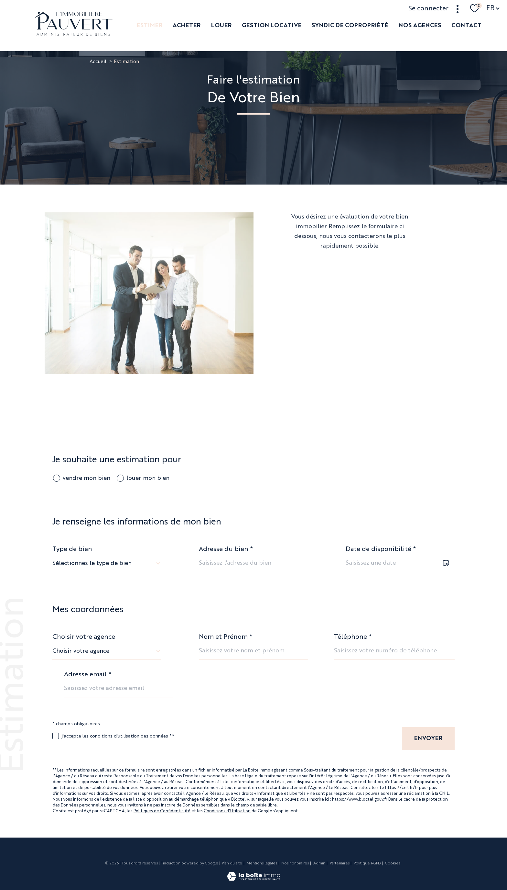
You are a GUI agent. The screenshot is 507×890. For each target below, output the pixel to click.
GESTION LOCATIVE (271, 25)
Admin (319, 863)
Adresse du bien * (226, 549)
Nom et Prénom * (225, 637)
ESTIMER (149, 25)
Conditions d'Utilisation (227, 811)
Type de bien (72, 549)
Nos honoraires (295, 863)
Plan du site (232, 863)
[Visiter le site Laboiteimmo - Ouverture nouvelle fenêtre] (253, 879)
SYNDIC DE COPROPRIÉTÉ (350, 25)
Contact (466, 25)
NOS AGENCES (419, 25)
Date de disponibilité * (381, 549)
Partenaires (340, 863)
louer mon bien (147, 478)
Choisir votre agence (83, 637)
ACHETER (186, 25)
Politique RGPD (367, 863)
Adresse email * (87, 674)
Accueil (98, 62)
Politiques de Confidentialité (162, 811)
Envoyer (428, 738)
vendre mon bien (86, 478)
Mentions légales (262, 863)
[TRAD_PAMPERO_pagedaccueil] (74, 34)
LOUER (221, 25)
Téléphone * (353, 637)
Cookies (392, 863)
